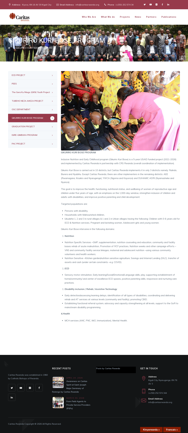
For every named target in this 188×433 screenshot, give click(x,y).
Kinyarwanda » (151, 429)
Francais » (172, 429)
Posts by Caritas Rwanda (108, 368)
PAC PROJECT (18, 143)
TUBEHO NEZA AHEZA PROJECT (27, 101)
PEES (14, 83)
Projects (125, 17)
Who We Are (89, 17)
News (138, 17)
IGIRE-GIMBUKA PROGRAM (24, 135)
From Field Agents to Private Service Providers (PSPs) (78, 405)
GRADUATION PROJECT (23, 126)
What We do (108, 17)
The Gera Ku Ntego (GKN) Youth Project (31, 92)
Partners (151, 17)
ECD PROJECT (18, 75)
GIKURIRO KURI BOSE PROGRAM (27, 118)
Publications (168, 17)
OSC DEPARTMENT (21, 109)
